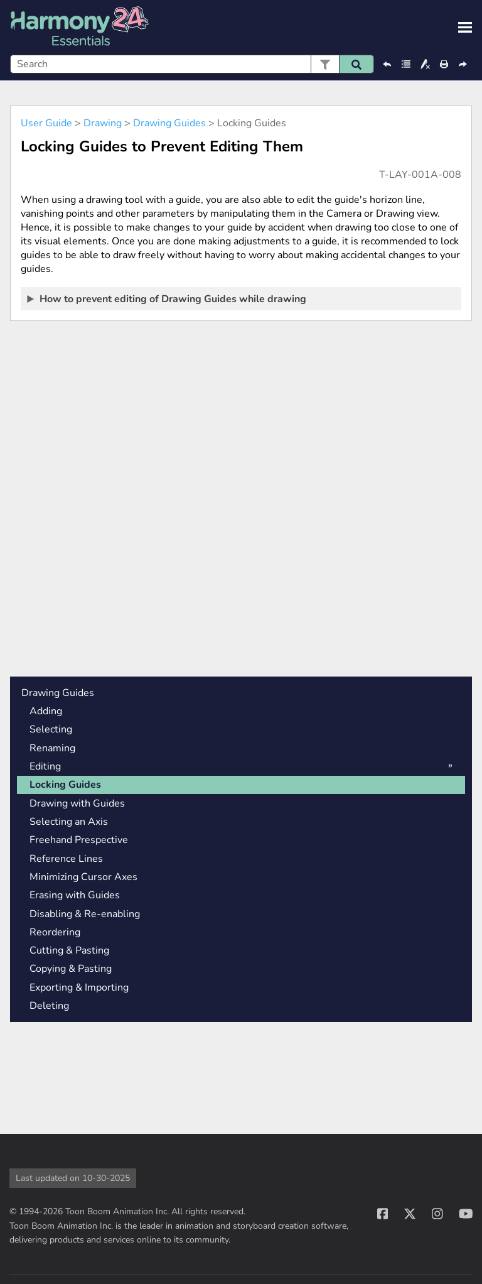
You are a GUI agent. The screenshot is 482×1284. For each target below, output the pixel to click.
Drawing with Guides (77, 803)
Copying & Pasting (70, 969)
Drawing (102, 123)
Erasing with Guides (74, 895)
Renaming (52, 748)
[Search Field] (192, 64)
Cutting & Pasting (69, 950)
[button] (325, 64)
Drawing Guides (169, 123)
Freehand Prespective (78, 840)
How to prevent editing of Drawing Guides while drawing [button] (167, 298)
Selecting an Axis (68, 822)
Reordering (54, 932)
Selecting (50, 729)
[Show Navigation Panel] (465, 28)
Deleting (49, 1006)
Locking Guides (65, 785)
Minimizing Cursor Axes (83, 877)
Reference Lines (66, 859)
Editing (45, 766)
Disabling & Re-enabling (84, 914)
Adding (45, 711)
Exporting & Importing (79, 987)
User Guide (46, 123)
